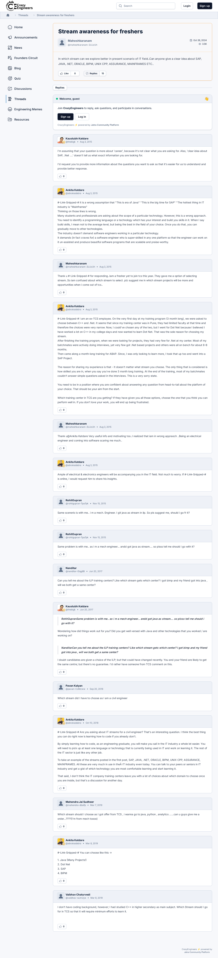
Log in (82, 116)
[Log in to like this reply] (62, 176)
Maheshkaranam (80, 41)
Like (64, 73)
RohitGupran (74, 500)
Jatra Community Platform (105, 125)
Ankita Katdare (75, 189)
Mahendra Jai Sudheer (80, 801)
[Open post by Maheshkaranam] (198, 40)
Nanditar (71, 568)
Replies (91, 73)
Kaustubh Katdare (77, 138)
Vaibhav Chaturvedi (78, 894)
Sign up (65, 116)
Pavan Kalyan (74, 685)
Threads (23, 15)
